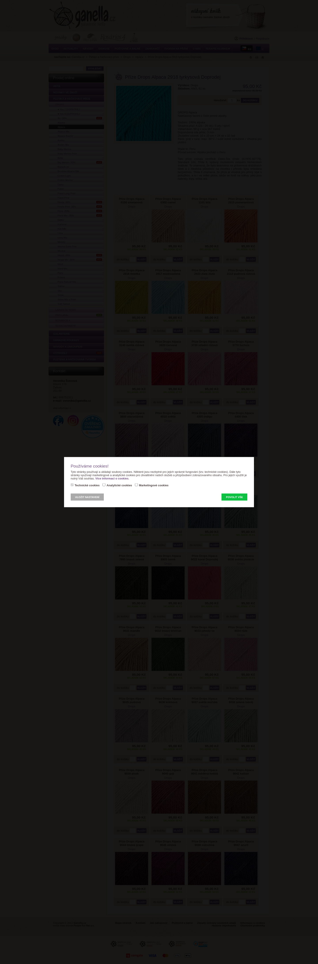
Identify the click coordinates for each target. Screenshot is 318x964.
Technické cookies (87, 485)
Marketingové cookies (153, 485)
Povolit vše (234, 497)
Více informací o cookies (112, 478)
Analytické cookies (119, 485)
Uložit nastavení (87, 497)
